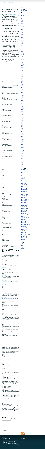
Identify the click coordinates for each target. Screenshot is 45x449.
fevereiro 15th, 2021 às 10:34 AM (5, 413)
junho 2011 (22, 136)
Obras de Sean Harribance (24, 232)
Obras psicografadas (8, 3)
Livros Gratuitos (22, 177)
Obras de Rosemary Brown (24, 231)
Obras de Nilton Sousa (23, 226)
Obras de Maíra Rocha (23, 222)
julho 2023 (22, 37)
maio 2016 (22, 93)
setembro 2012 (22, 125)
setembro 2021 (22, 53)
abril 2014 (22, 111)
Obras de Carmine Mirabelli (24, 189)
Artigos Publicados (23, 169)
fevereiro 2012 (22, 130)
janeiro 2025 (22, 24)
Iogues (21, 175)
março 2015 (22, 103)
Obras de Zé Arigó (23, 239)
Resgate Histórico (23, 247)
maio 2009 (22, 152)
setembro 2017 (22, 81)
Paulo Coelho (22, 241)
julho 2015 (22, 100)
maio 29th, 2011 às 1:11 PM (4, 259)
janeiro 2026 (22, 15)
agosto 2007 (22, 166)
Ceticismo (22, 170)
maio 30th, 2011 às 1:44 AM (4, 322)
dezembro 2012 (22, 123)
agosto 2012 (22, 126)
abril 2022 (22, 48)
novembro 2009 (22, 149)
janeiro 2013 (22, 122)
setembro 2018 (22, 72)
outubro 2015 (22, 98)
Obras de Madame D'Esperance (24, 221)
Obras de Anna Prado (23, 186)
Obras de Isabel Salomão (23, 210)
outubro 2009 (22, 150)
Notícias (22, 180)
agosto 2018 (22, 73)
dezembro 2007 (22, 163)
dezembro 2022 (22, 42)
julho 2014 (22, 109)
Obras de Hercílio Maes (23, 207)
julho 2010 (22, 144)
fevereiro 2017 (22, 86)
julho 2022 (22, 46)
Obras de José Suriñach (23, 216)
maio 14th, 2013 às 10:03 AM (4, 400)
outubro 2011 (22, 133)
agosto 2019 (22, 64)
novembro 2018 (22, 71)
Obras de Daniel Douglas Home (24, 194)
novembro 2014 (22, 106)
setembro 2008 (22, 158)
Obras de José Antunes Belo (24, 214)
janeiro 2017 (22, 87)
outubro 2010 (22, 142)
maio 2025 (22, 21)
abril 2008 (22, 160)
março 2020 (22, 59)
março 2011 (22, 138)
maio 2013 (22, 119)
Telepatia (22, 248)
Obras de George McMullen (24, 205)
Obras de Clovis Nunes (23, 192)
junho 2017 (22, 83)
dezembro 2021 (22, 51)
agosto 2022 (22, 45)
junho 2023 (22, 38)
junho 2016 (22, 92)
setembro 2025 (22, 18)
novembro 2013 (22, 115)
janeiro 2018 (22, 78)
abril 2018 (22, 76)
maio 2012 (22, 128)
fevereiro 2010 (22, 147)
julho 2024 (22, 28)
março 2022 (22, 49)
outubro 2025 (22, 17)
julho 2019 (22, 65)
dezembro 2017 (22, 79)
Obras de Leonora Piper (23, 218)
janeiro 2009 (22, 155)
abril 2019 (22, 67)
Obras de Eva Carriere (23, 202)
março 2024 (22, 31)
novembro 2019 (22, 62)
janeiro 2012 (22, 131)
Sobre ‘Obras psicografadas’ (24, 10)
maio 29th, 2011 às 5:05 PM (4, 297)
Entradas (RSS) (23, 433)
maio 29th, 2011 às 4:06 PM (4, 284)
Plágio (18, 246)
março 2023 (22, 40)
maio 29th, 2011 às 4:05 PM (4, 280)
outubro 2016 (22, 89)
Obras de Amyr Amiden (23, 183)
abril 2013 (22, 120)
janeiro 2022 (22, 50)
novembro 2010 (22, 141)
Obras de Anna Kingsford (23, 185)
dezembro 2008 (22, 156)
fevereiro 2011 (22, 139)
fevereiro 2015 (22, 104)
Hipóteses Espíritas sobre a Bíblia (24, 174)
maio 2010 (22, 145)
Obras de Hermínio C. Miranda (24, 208)
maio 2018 (22, 75)
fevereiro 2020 (22, 60)
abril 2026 (22, 13)
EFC (21, 172)
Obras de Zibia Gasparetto (23, 240)
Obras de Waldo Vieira (23, 236)
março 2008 (22, 161)
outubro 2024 (22, 26)
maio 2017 (22, 84)
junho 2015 (22, 101)
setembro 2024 (22, 27)
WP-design (24, 438)
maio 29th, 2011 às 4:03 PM (4, 275)
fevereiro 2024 (22, 32)
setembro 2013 (22, 116)
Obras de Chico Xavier (15, 246)
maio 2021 (22, 56)
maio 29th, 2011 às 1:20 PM (4, 267)
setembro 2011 (22, 134)
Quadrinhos (22, 245)
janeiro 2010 (22, 148)
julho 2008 (22, 159)
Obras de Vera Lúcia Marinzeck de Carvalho (25, 234)
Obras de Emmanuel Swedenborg (24, 199)
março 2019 (22, 68)
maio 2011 (22, 137)
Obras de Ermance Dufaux (24, 200)
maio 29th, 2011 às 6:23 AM (4, 253)
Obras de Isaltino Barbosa (23, 211)
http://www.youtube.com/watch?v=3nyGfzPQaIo (6, 312)
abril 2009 (22, 153)
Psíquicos (22, 244)
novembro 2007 (22, 164)
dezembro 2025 (22, 16)
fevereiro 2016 (22, 95)
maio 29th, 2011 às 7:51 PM (4, 308)
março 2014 (22, 112)
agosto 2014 (22, 108)
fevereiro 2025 (22, 23)
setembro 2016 (22, 90)
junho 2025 (22, 20)
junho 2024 (22, 29)
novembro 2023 (22, 34)
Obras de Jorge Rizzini (23, 213)
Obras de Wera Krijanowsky (24, 237)
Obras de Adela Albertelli (23, 181)
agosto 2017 (22, 82)
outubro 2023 (22, 35)
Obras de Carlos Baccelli (23, 188)
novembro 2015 (22, 97)
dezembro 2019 (22, 61)
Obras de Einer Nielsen (23, 197)
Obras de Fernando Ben (23, 203)
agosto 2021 (22, 54)
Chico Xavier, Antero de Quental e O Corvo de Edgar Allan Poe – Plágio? (10, 6)
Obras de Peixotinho (23, 228)
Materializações (22, 178)
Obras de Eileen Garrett (23, 196)
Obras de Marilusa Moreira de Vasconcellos (25, 224)
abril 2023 (22, 39)
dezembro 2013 (22, 114)
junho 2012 (22, 127)
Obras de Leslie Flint (23, 219)
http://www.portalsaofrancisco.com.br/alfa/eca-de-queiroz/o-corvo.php (8, 270)
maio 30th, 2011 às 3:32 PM (4, 358)
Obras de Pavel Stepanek (23, 227)
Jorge (2, 343)
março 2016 (22, 94)
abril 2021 (22, 57)
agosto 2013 (22, 117)
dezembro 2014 (22, 105)
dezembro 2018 (22, 70)
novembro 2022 (22, 43)
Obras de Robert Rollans (23, 229)
